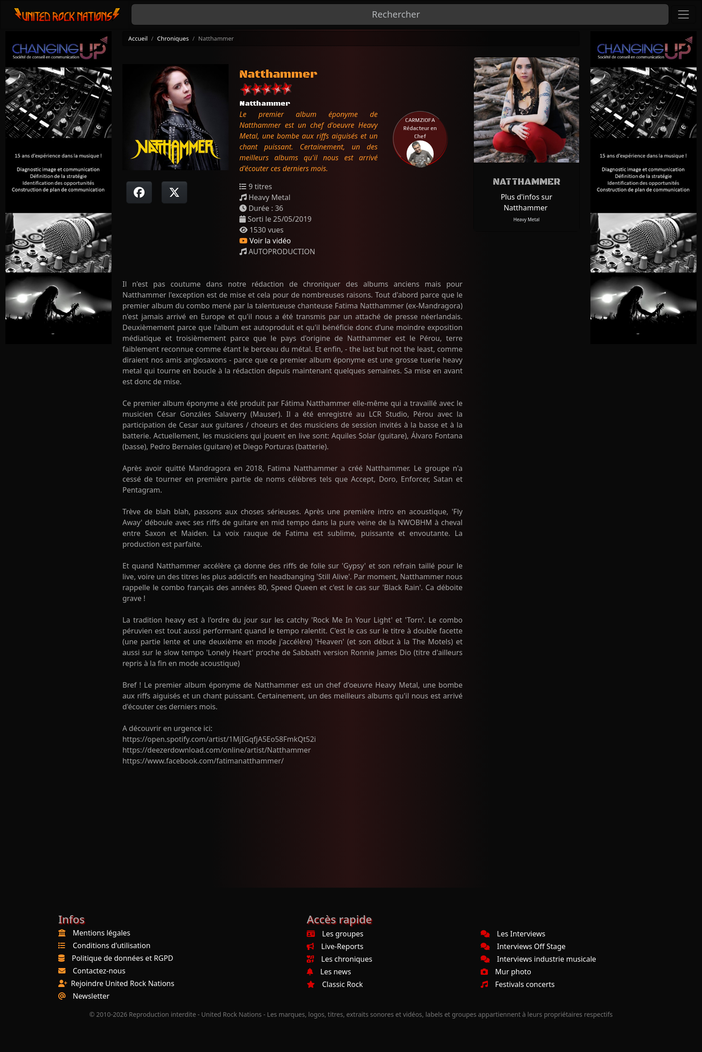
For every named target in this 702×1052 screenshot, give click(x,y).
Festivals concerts (518, 984)
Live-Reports (335, 946)
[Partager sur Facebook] (139, 192)
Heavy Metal (526, 219)
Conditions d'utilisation (111, 945)
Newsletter (91, 996)
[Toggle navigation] (683, 14)
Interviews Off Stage (523, 946)
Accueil (138, 38)
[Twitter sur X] (174, 192)
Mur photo (506, 972)
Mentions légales (102, 933)
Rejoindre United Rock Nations (122, 983)
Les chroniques (339, 959)
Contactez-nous (99, 971)
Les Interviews (513, 934)
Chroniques (173, 38)
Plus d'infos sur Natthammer (526, 202)
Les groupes (335, 934)
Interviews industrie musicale (538, 959)
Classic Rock (335, 984)
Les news (329, 972)
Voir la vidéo (265, 241)
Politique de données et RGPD (122, 958)
